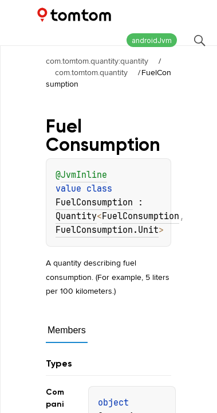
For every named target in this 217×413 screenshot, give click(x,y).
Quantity (76, 216)
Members (67, 330)
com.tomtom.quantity (91, 72)
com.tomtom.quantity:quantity (97, 61)
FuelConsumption (94, 202)
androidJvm (152, 40)
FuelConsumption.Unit (107, 230)
